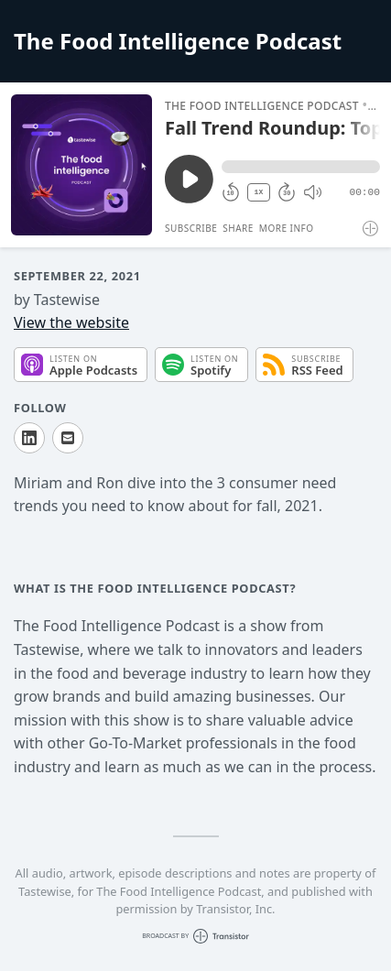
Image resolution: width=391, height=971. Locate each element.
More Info (286, 228)
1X (259, 192)
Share (238, 228)
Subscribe (191, 228)
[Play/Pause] (81, 164)
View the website (71, 322)
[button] (301, 166)
